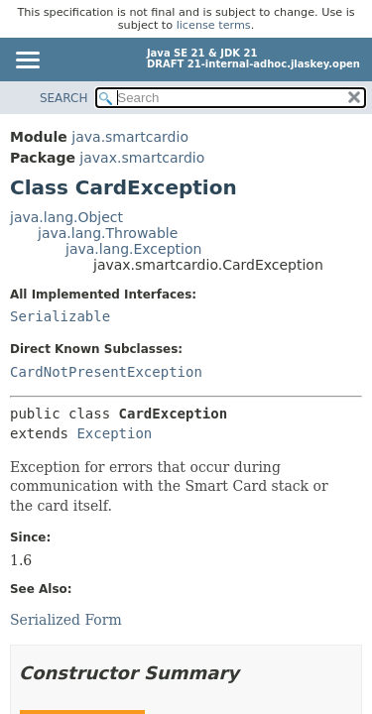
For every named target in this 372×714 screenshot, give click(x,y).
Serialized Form (66, 620)
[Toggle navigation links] (27, 61)
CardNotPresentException (106, 372)
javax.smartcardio (141, 158)
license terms (214, 25)
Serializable (60, 316)
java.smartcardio (129, 137)
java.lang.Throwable (108, 233)
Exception (114, 433)
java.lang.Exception (133, 249)
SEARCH (64, 98)
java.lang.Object (66, 217)
